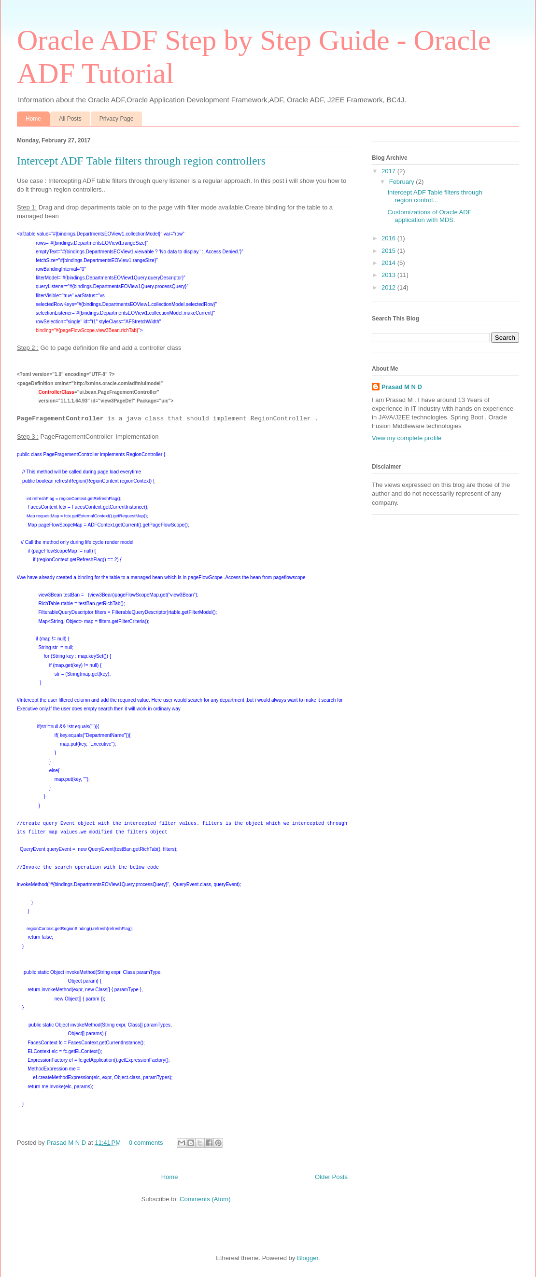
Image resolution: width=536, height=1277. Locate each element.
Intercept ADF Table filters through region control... (434, 196)
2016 (389, 238)
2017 (389, 171)
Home (33, 118)
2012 (389, 287)
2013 (389, 274)
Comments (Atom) (205, 1199)
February (402, 181)
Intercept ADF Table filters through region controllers (141, 160)
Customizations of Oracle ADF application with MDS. (429, 215)
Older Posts (331, 1176)
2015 (389, 250)
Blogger (307, 1258)
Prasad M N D (66, 1142)
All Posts (70, 118)
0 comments (146, 1142)
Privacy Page (116, 118)
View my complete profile (406, 438)
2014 (389, 262)
